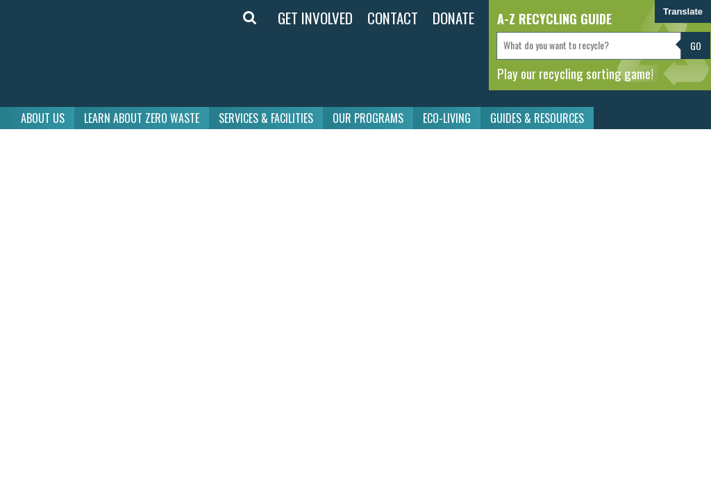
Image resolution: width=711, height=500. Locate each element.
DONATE (453, 17)
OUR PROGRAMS (368, 118)
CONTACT (392, 17)
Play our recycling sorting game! (575, 73)
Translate (683, 11)
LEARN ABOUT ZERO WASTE (141, 118)
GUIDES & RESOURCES (537, 118)
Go (695, 45)
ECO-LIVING (447, 118)
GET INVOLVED (315, 17)
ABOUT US (43, 118)
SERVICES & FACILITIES (266, 118)
